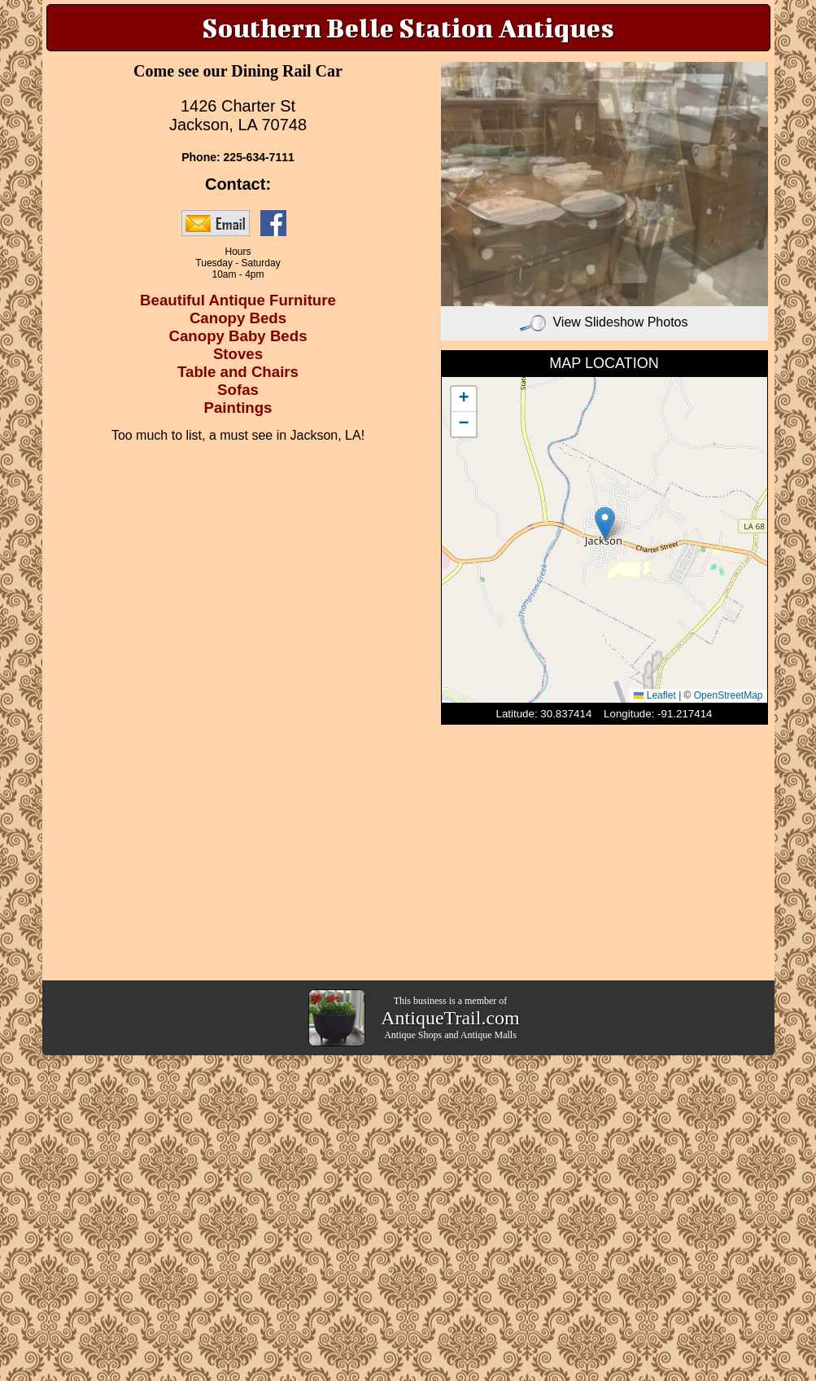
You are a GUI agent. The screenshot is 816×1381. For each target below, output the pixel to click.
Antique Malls (488, 1035)
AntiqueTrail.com (450, 1017)
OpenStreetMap (728, 695)
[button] (605, 523)
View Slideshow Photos (603, 322)
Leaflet (654, 695)
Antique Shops (413, 1035)
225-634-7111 (259, 157)
